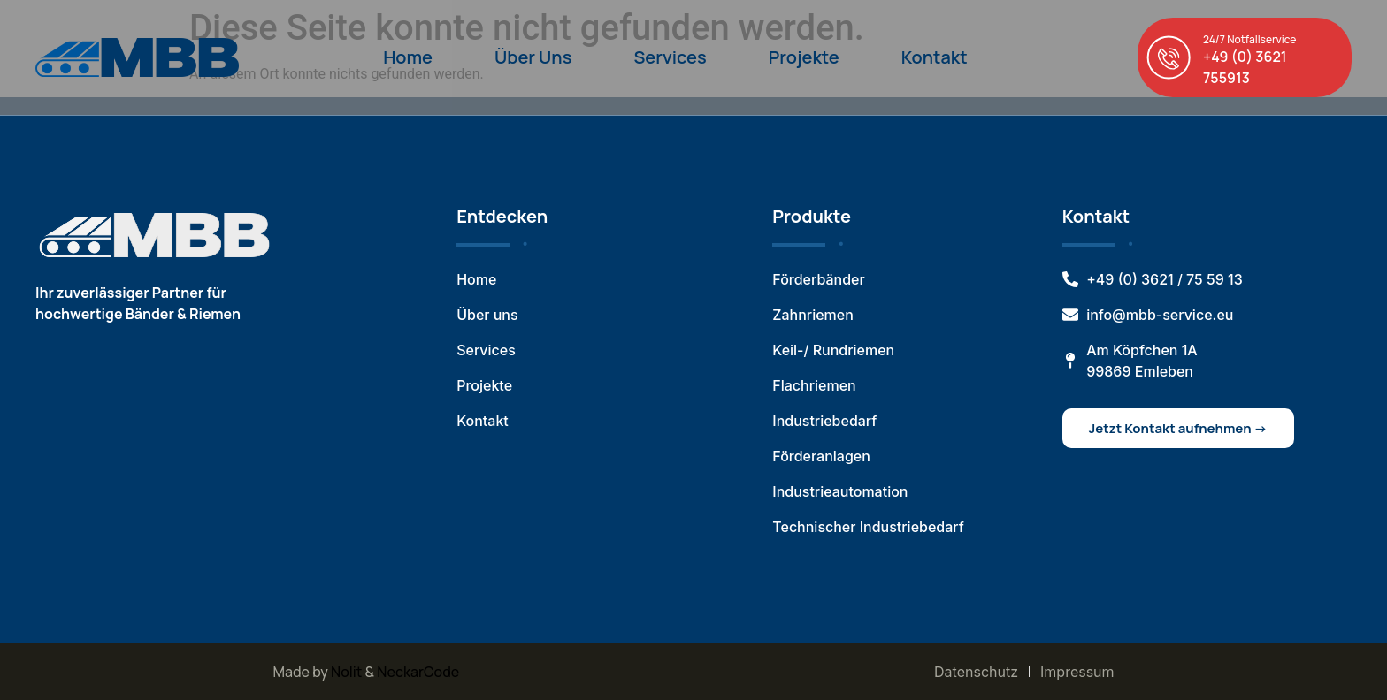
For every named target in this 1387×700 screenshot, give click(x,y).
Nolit (346, 671)
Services (669, 57)
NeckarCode (418, 671)
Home (408, 57)
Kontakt (934, 57)
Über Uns (532, 57)
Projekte (804, 57)
